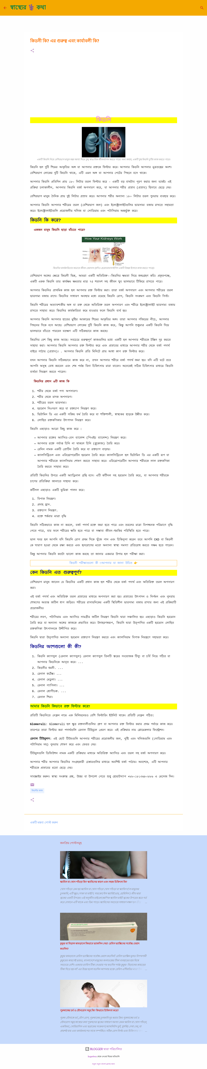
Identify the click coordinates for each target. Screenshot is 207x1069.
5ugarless (92, 1056)
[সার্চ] (51, 7)
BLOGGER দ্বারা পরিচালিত (103, 1049)
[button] (32, 50)
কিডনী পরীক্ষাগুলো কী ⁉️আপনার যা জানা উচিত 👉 (103, 563)
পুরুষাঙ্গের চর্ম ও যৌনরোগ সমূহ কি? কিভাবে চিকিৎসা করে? (89, 1010)
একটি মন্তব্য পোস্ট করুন (44, 822)
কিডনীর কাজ (37, 790)
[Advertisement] (103, 84)
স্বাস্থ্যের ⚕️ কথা (28, 7)
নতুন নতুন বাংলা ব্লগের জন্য (103, 1064)
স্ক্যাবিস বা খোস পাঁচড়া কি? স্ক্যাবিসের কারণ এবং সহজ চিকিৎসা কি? (93, 881)
